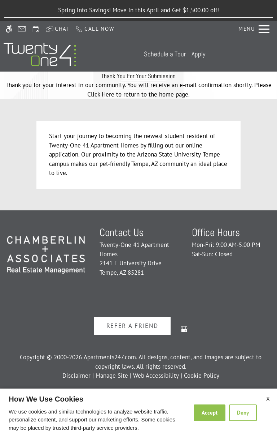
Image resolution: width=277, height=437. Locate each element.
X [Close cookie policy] (268, 398)
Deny (243, 412)
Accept (209, 412)
